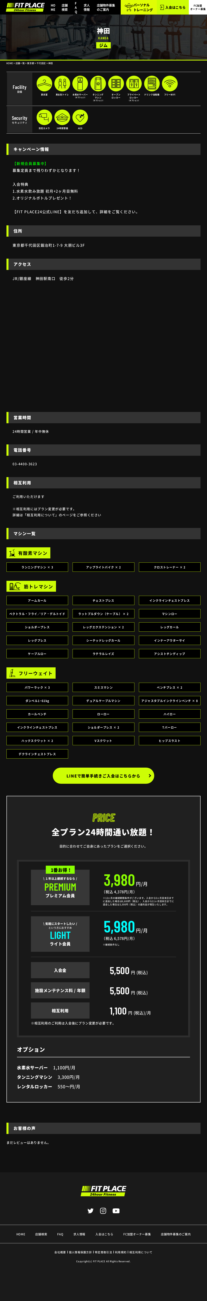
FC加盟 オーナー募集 (198, 7)
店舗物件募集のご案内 (106, 7)
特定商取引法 (103, 1252)
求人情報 (87, 7)
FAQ (76, 7)
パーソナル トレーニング (139, 7)
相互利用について (140, 1252)
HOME (53, 7)
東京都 (30, 63)
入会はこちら (173, 7)
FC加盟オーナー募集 (137, 1234)
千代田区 (41, 63)
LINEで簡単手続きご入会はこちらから (110, 776)
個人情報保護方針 (80, 1252)
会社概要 (60, 1252)
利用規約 (121, 1252)
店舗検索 (65, 7)
